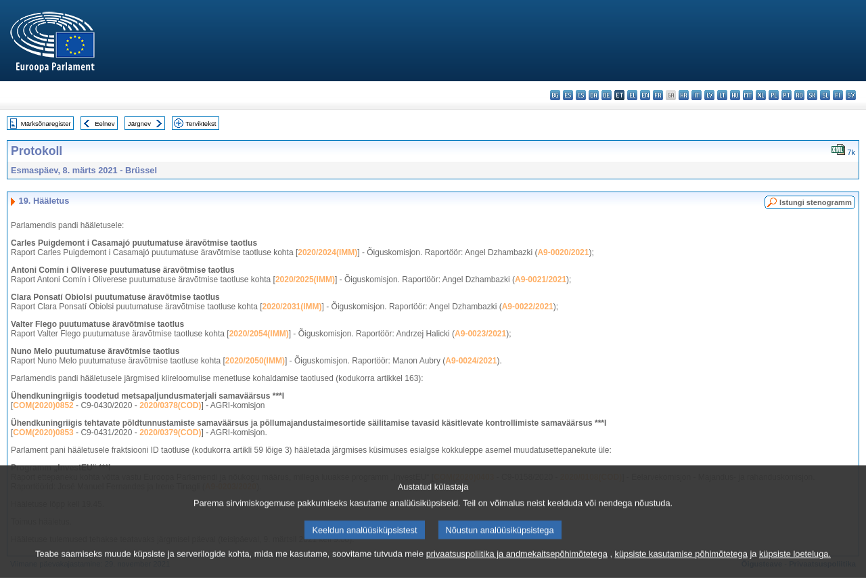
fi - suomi (838, 95)
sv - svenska (851, 95)
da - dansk (594, 95)
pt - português (786, 95)
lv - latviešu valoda (709, 95)
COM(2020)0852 (43, 405)
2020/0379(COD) (170, 432)
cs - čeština (581, 95)
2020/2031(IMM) (292, 306)
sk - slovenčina (812, 95)
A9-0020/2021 (563, 252)
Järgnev (139, 123)
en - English (645, 95)
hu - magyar (735, 95)
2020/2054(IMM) (259, 333)
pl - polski (774, 95)
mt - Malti (748, 95)
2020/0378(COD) (170, 405)
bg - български (555, 95)
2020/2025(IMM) (305, 279)
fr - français (658, 95)
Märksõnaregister (46, 123)
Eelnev (104, 123)
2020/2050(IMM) (255, 360)
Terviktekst (200, 123)
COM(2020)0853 (43, 432)
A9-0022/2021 (527, 306)
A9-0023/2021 (480, 333)
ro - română (799, 95)
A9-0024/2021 (471, 360)
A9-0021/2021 (540, 279)
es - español (568, 95)
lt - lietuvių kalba (722, 95)
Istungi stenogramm (815, 202)
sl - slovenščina (825, 95)
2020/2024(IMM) (327, 252)
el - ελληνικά (632, 95)
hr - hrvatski (684, 95)
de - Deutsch (606, 95)
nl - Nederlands (761, 95)
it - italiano (696, 95)
